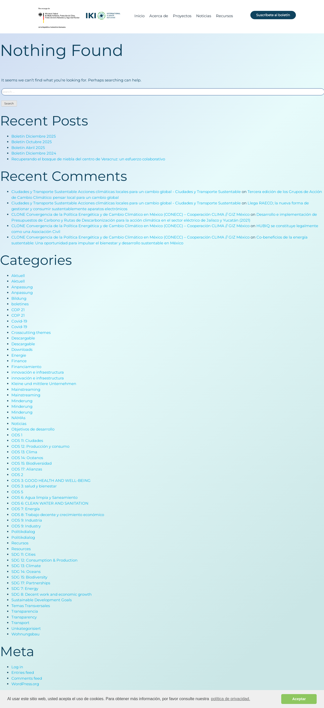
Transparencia (24, 611)
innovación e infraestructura (37, 372)
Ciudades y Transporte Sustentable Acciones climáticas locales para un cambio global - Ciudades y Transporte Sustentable (126, 191)
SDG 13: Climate (26, 566)
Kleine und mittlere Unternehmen (43, 384)
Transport (20, 623)
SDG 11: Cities (23, 554)
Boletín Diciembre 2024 (33, 153)
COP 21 (18, 310)
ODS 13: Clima (24, 452)
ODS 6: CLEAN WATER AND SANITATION (49, 503)
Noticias (203, 15)
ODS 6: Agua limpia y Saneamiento (44, 498)
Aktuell (18, 275)
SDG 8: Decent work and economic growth (51, 594)
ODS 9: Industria (26, 520)
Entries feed (22, 672)
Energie (18, 355)
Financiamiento (26, 366)
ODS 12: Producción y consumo (40, 446)
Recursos (224, 15)
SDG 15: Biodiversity (29, 577)
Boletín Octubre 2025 (31, 142)
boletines (20, 304)
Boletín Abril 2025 (28, 147)
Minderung (21, 401)
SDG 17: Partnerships (30, 583)
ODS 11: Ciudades (27, 441)
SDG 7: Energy (24, 589)
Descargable (23, 338)
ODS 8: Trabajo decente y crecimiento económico (57, 514)
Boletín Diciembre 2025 (33, 136)
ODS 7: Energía (25, 509)
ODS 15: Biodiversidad (31, 463)
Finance (19, 361)
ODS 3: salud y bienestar (34, 486)
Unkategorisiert (26, 628)
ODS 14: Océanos (27, 458)
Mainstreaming (25, 389)
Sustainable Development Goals (41, 600)
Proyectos (182, 15)
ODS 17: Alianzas (26, 469)
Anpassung (22, 287)
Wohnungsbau (25, 634)
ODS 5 (17, 492)
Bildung (18, 298)
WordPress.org (25, 684)
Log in (17, 667)
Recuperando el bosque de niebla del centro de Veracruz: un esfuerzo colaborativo (88, 159)
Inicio (139, 15)
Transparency (24, 617)
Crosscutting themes (31, 332)
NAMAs (18, 418)
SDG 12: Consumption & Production (44, 560)
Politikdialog (23, 532)
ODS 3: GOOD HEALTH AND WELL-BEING (51, 480)
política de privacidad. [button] (230, 699)
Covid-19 (19, 321)
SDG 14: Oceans (25, 571)
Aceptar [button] (299, 699)
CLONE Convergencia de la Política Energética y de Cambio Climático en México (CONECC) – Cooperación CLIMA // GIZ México (130, 214)
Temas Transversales (30, 606)
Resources (21, 549)
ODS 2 (17, 475)
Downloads (21, 350)
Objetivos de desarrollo (32, 429)
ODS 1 (16, 435)
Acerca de (158, 15)
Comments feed (26, 678)
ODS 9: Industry (26, 526)
